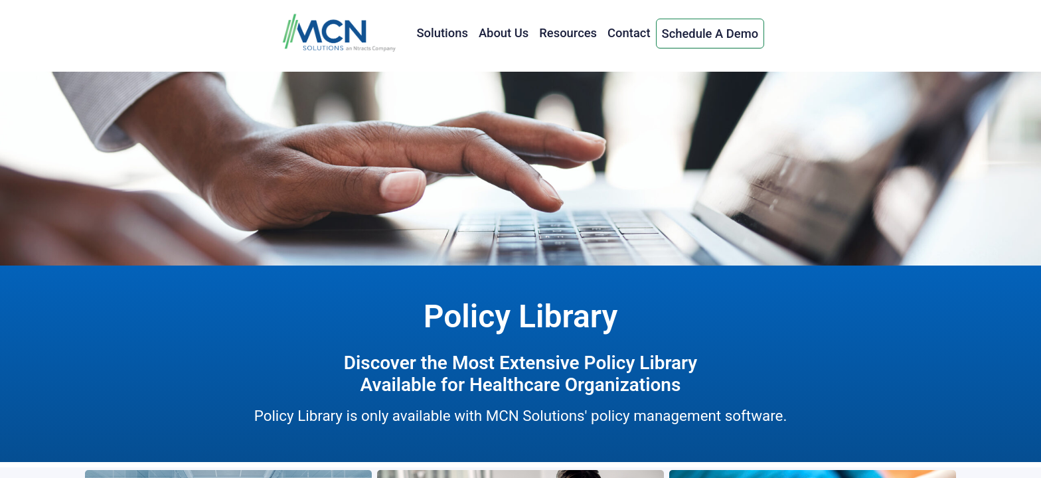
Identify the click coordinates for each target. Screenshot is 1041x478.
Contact (628, 33)
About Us (503, 33)
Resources (568, 33)
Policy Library (521, 316)
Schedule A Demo (710, 33)
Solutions (441, 33)
